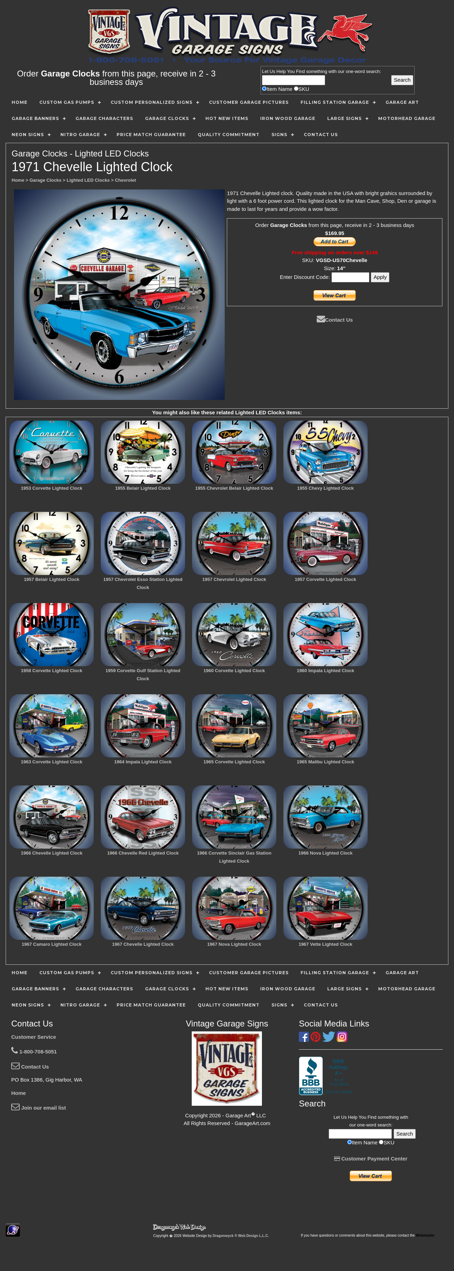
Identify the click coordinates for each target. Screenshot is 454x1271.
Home (18, 1093)
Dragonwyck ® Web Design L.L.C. (241, 1236)
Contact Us (335, 320)
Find (300, 71)
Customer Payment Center (371, 1159)
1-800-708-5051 (34, 1052)
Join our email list (38, 1108)
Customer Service (33, 1037)
